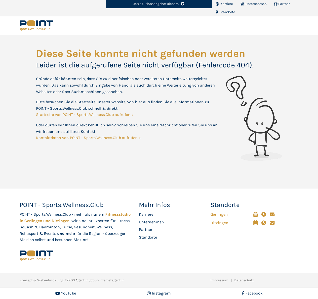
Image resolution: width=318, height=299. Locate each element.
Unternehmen (151, 222)
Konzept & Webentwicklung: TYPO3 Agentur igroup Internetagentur (72, 280)
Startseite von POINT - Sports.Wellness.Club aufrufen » (85, 114)
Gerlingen (219, 214)
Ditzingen (219, 222)
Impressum (219, 280)
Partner (145, 229)
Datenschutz (244, 280)
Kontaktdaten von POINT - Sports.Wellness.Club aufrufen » (88, 137)
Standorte (148, 237)
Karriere (146, 214)
